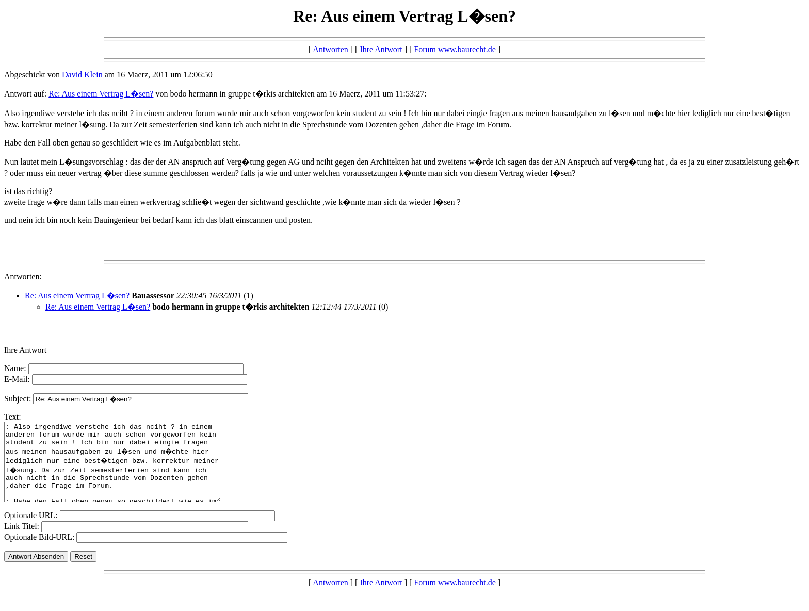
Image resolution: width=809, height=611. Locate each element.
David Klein (82, 74)
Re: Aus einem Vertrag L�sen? (100, 93)
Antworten (330, 49)
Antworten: (23, 276)
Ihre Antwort (381, 49)
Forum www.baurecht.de (454, 49)
